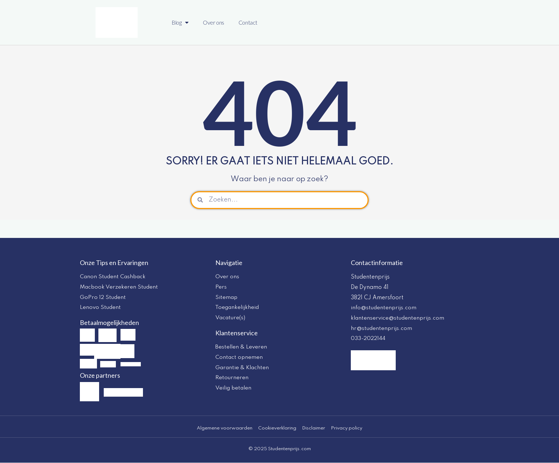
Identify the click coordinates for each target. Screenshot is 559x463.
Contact (248, 22)
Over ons (213, 22)
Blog (180, 22)
